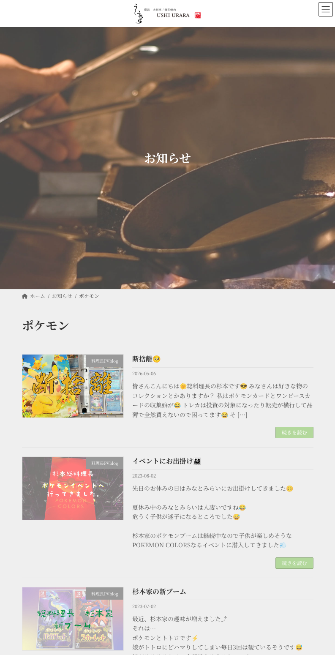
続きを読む (294, 432)
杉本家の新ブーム (159, 591)
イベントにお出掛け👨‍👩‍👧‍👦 (167, 461)
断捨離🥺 (146, 358)
